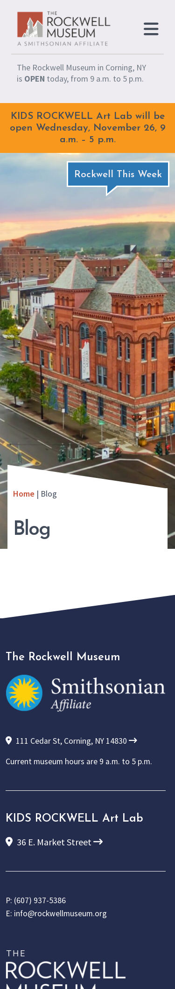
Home (24, 493)
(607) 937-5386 (40, 900)
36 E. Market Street (54, 842)
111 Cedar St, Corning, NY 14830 (71, 741)
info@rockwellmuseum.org (60, 913)
